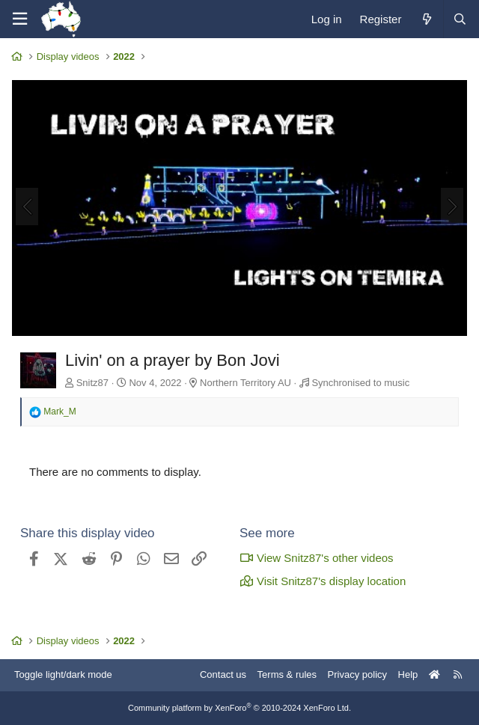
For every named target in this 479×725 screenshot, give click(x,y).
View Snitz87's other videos (317, 557)
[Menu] (19, 19)
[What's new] (426, 19)
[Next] (452, 206)
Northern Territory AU (245, 382)
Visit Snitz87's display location (323, 581)
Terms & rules (287, 674)
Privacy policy (357, 674)
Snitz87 (92, 382)
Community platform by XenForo (239, 707)
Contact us (223, 674)
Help (408, 674)
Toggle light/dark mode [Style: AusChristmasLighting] (63, 674)
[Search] (459, 19)
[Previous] (27, 206)
